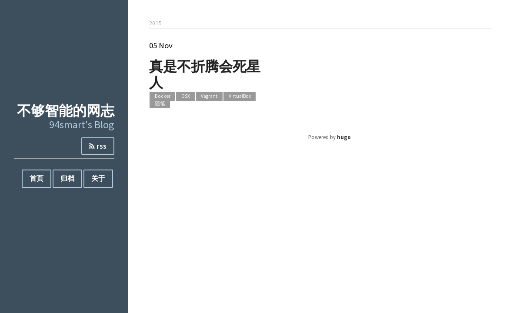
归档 (67, 178)
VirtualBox (240, 96)
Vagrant (209, 96)
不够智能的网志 (65, 110)
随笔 (160, 103)
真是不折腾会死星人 (204, 74)
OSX (185, 96)
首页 (36, 178)
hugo (344, 136)
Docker (162, 96)
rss (98, 146)
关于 (98, 178)
